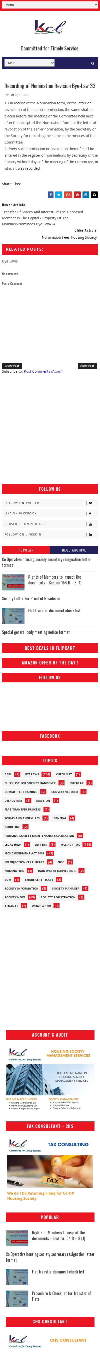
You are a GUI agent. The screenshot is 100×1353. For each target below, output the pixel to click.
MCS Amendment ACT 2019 (24, 853)
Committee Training (21, 792)
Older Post (87, 366)
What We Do (41, 906)
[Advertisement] (50, 429)
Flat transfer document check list (54, 610)
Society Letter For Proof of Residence (31, 599)
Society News (15, 897)
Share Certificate (39, 880)
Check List (64, 774)
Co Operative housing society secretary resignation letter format (46, 562)
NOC (61, 862)
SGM (7, 880)
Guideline (12, 827)
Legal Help (12, 844)
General (60, 818)
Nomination (14, 871)
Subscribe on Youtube (51, 524)
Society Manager (66, 888)
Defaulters (13, 800)
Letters (41, 844)
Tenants (11, 906)
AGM (8, 774)
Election (43, 800)
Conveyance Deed (64, 792)
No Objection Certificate (24, 862)
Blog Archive (74, 550)
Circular (77, 783)
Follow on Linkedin (51, 535)
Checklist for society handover (30, 783)
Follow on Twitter (51, 503)
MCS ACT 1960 (70, 844)
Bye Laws (22, 94)
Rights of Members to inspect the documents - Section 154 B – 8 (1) (54, 580)
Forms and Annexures (22, 818)
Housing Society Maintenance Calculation (39, 836)
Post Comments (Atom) (43, 371)
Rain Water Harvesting (57, 871)
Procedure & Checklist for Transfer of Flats (61, 1296)
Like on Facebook (51, 514)
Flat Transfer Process (22, 809)
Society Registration (58, 897)
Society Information (21, 888)
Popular (26, 550)
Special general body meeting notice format (36, 632)
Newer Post (11, 366)
